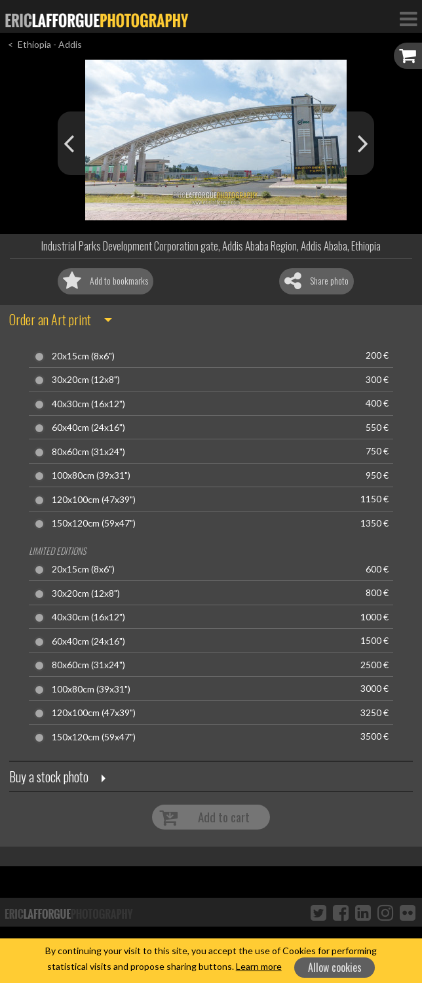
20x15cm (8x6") (83, 356)
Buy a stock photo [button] (48, 776)
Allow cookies (335, 967)
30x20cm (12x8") (86, 379)
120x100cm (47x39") (94, 499)
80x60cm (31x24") (88, 452)
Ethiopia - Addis (50, 44)
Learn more (259, 966)
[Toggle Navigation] (408, 18)
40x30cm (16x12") (88, 404)
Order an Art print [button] (50, 319)
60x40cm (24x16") (88, 427)
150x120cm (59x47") (94, 523)
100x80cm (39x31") (91, 475)
